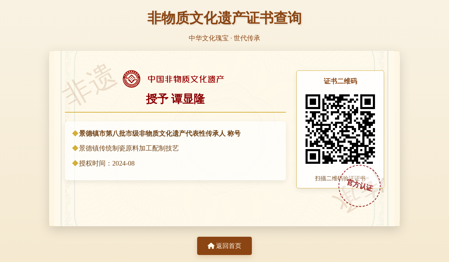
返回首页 (224, 245)
